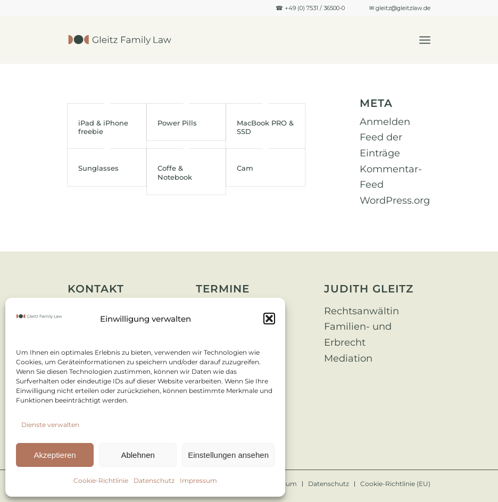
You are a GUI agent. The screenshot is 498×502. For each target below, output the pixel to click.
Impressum (198, 480)
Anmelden (385, 122)
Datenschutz (154, 480)
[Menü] (424, 40)
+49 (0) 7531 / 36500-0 (315, 8)
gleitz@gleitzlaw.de (403, 8)
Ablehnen (137, 454)
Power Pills (177, 123)
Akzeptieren (55, 454)
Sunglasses (98, 168)
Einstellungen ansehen (228, 454)
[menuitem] (424, 40)
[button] (269, 318)
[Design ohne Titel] (120, 40)
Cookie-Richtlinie (100, 480)
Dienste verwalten (50, 425)
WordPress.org (395, 200)
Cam (245, 168)
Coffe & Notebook (174, 172)
